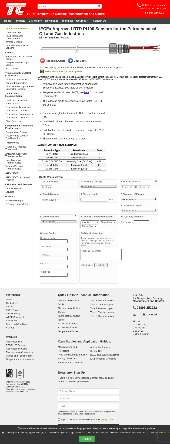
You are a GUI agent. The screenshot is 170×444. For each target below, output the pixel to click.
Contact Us (99, 20)
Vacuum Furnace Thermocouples (14, 167)
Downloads (51, 20)
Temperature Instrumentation (13, 94)
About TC (11, 306)
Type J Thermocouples (101, 304)
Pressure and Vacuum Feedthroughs (16, 137)
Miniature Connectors (16, 79)
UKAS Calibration (14, 188)
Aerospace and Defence (70, 362)
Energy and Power (67, 358)
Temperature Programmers (19, 114)
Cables (9, 52)
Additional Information (101, 254)
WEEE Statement (15, 317)
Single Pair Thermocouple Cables (18, 57)
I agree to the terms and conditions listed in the (87, 420)
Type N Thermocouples (102, 312)
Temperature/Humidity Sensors (16, 46)
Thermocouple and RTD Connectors (18, 74)
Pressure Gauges (14, 200)
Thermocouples (13, 32)
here (86, 92)
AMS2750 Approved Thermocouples (16, 155)
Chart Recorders (13, 121)
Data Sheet (80, 60)
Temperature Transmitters (18, 107)
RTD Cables (11, 68)
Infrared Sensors (13, 42)
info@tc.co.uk (157, 12)
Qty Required (127, 222)
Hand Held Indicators (16, 100)
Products (20, 20)
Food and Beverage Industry (72, 354)
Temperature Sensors (17, 28)
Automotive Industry (100, 347)
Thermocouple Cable (16, 348)
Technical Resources (75, 20)
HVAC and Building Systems (104, 355)
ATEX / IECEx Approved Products (17, 178)
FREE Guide (12, 310)
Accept (86, 438)
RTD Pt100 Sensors (16, 345)
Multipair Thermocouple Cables (17, 63)
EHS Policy (11, 320)
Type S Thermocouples (102, 316)
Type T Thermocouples (101, 308)
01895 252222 (154, 5)
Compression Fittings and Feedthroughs (19, 126)
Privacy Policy (13, 313)
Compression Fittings (16, 132)
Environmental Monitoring (103, 358)
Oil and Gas (96, 351)
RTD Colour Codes (67, 323)
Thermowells (12, 142)
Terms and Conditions (17, 324)
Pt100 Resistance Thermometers (14, 37)
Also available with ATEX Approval (63, 71)
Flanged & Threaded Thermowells (15, 148)
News (9, 299)
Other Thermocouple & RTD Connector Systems (19, 87)
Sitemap (10, 327)
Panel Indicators (13, 103)
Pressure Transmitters (16, 204)
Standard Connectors (16, 83)
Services (9, 192)
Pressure (10, 196)
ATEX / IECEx (12, 173)
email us (106, 240)
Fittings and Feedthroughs (19, 355)
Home (7, 20)
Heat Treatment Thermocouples (13, 161)
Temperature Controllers (17, 110)
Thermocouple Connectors (19, 352)
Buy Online (35, 20)
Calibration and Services (18, 184)
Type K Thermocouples (102, 300)
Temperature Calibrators (17, 117)
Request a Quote (55, 60)
